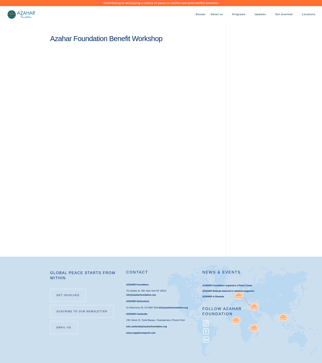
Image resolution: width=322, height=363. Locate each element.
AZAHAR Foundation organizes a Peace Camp (227, 285)
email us (63, 327)
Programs (238, 14)
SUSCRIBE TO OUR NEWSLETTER (81, 311)
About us (216, 14)
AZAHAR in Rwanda (213, 296)
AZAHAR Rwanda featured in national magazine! (228, 291)
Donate (200, 14)
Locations (308, 14)
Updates (260, 14)
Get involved (67, 295)
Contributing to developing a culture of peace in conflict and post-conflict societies (161, 3)
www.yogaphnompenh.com (141, 333)
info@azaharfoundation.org (141, 295)
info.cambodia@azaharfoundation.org (146, 326)
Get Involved (284, 14)
